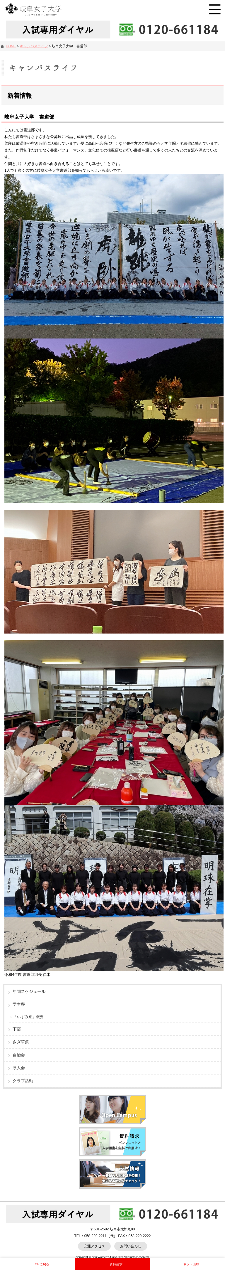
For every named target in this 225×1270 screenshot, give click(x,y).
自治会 (19, 1054)
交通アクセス (94, 1246)
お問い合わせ (130, 1246)
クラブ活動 (23, 1080)
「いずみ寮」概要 (28, 1017)
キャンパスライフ (34, 46)
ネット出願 (191, 1264)
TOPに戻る (41, 1264)
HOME (11, 46)
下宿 (17, 1029)
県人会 (19, 1067)
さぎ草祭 (21, 1042)
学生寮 (19, 1004)
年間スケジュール (29, 991)
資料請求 (116, 1264)
